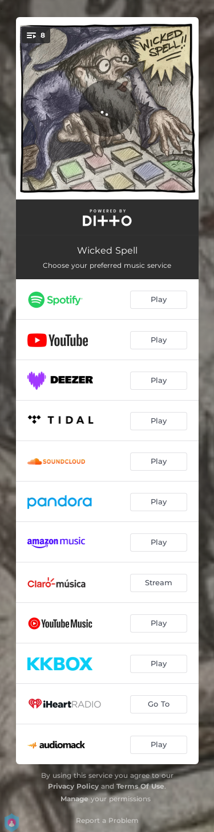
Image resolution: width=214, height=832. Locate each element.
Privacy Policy (73, 786)
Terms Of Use (140, 786)
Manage (74, 798)
